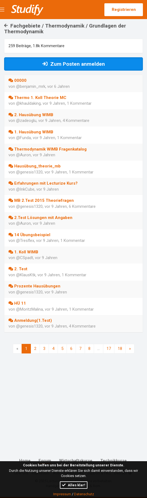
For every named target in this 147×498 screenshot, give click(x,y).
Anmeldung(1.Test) (30, 320)
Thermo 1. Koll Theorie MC (37, 97)
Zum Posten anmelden (73, 64)
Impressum (62, 494)
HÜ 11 (17, 303)
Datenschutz (84, 494)
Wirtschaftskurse (75, 460)
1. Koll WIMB (23, 252)
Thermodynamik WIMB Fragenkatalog (47, 149)
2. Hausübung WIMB (30, 114)
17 (109, 348)
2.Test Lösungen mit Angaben (40, 217)
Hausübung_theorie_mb (34, 166)
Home (25, 460)
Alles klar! (73, 485)
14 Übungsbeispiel (29, 234)
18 (120, 348)
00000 (17, 80)
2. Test (17, 268)
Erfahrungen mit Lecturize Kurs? (43, 183)
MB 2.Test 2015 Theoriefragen (41, 200)
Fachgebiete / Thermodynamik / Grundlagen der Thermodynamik (65, 29)
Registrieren (124, 9)
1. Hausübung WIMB (30, 132)
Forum (45, 460)
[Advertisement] (73, 399)
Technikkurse (113, 460)
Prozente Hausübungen (34, 286)
